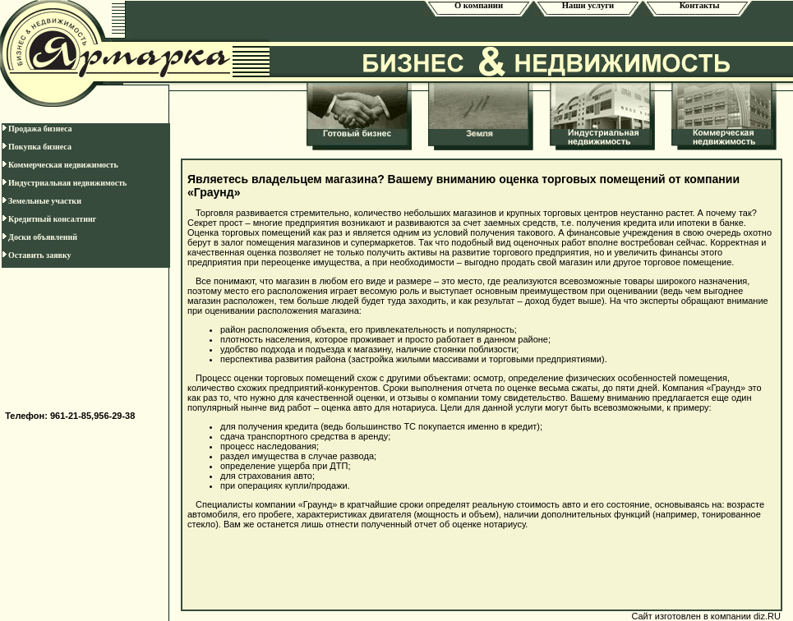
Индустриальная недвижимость (64, 182)
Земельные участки (41, 200)
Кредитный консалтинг (49, 218)
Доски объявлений (39, 237)
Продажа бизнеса (37, 128)
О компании (478, 5)
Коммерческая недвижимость (60, 164)
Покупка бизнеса (36, 146)
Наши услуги (588, 5)
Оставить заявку (36, 255)
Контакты (697, 5)
